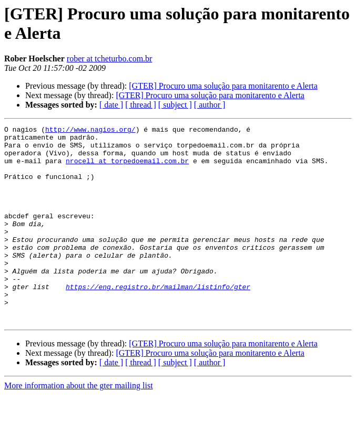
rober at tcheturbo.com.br (109, 58)
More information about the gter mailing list (78, 424)
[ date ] (111, 104)
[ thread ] (140, 104)
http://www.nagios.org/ (90, 130)
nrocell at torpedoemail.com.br (127, 168)
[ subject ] (175, 104)
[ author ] (210, 104)
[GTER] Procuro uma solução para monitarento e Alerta (223, 85)
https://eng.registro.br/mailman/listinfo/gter (158, 319)
